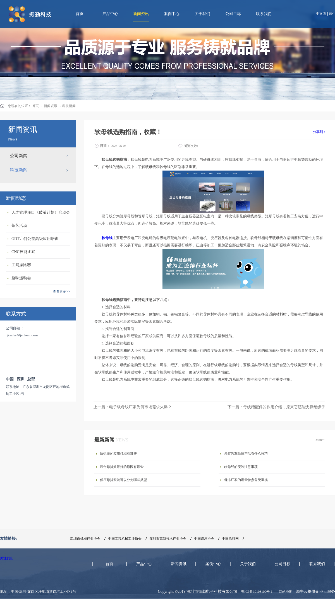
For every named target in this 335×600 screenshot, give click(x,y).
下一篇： (276, 407)
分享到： (319, 132)
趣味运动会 (21, 278)
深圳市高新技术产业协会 (167, 539)
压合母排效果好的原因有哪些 (121, 467)
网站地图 (284, 592)
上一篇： (133, 407)
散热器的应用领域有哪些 (118, 454)
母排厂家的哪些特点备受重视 (246, 480)
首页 (79, 14)
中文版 (321, 14)
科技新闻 (69, 106)
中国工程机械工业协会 (125, 539)
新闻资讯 (50, 106)
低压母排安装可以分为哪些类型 (123, 480)
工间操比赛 (21, 265)
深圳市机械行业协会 (85, 539)
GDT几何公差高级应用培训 (35, 239)
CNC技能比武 (23, 252)
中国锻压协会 (204, 539)
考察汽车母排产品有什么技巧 (246, 454)
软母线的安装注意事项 (241, 467)
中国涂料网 (230, 539)
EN (331, 14)
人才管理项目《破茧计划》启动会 (40, 212)
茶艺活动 (19, 226)
